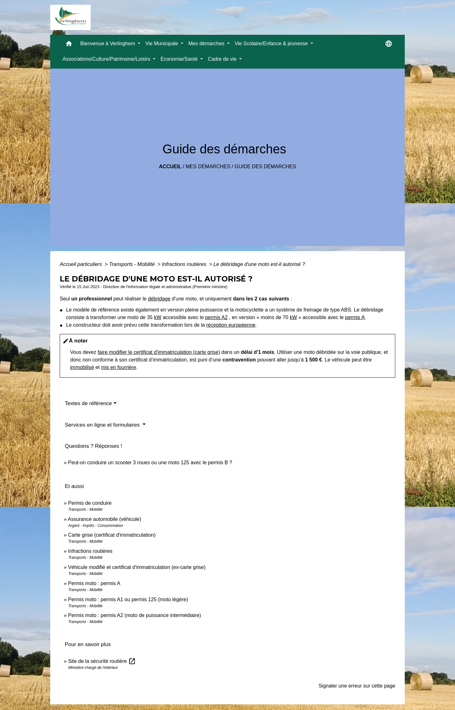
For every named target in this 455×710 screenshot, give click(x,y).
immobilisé (82, 367)
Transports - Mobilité (132, 264)
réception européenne (231, 325)
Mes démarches (208, 166)
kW (157, 317)
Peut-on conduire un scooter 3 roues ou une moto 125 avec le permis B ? (150, 462)
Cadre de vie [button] (223, 59)
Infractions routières (185, 264)
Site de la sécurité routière (102, 661)
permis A (355, 317)
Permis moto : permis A (94, 583)
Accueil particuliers (81, 264)
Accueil (170, 166)
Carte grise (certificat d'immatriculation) (111, 535)
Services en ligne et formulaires (103, 425)
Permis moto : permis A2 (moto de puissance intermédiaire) (134, 615)
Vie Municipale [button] (162, 43)
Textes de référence (88, 403)
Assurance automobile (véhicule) (104, 519)
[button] (69, 45)
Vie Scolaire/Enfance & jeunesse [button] (272, 43)
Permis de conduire (90, 503)
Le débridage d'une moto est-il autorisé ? (259, 264)
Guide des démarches (265, 166)
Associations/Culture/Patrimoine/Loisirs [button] (107, 59)
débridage (159, 298)
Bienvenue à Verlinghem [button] (108, 43)
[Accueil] (70, 17)
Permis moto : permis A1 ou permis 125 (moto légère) (128, 599)
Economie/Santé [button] (180, 59)
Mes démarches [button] (207, 43)
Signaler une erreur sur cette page (356, 685)
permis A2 (216, 317)
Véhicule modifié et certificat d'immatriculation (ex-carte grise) (136, 567)
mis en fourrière (118, 367)
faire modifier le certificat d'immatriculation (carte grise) (159, 352)
